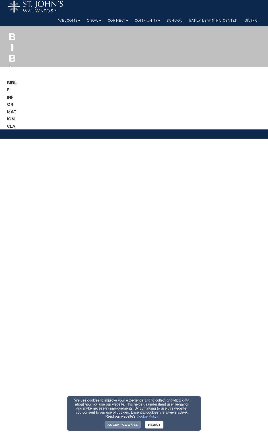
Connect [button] (118, 23)
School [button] (174, 23)
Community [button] (147, 23)
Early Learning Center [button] (213, 23)
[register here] (56, 229)
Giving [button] (251, 23)
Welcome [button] (69, 23)
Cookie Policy (147, 416)
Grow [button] (94, 23)
